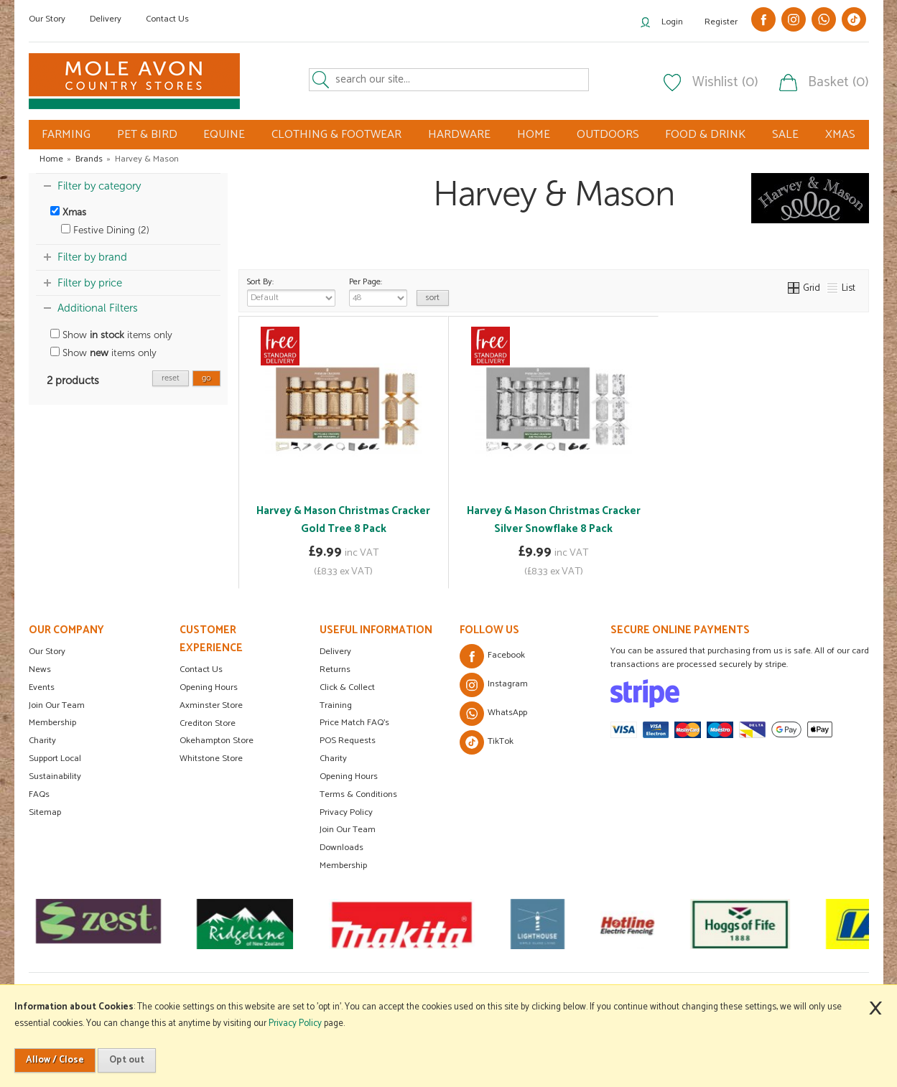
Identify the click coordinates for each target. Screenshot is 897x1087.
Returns (335, 669)
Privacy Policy (346, 812)
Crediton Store (208, 723)
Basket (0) (838, 82)
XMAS (840, 134)
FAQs (39, 794)
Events (42, 687)
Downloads (341, 847)
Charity (42, 740)
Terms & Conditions (358, 794)
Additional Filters (97, 308)
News (40, 669)
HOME (533, 134)
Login (672, 21)
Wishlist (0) (725, 82)
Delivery (105, 19)
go (206, 378)
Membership (52, 722)
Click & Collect (347, 687)
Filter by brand (92, 257)
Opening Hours (209, 687)
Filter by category (99, 185)
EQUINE (224, 134)
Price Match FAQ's (354, 722)
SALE (785, 134)
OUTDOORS (608, 134)
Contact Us (167, 19)
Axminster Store (211, 705)
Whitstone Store (211, 758)
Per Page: (378, 291)
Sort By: (291, 291)
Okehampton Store (217, 740)
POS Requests (348, 740)
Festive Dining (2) (105, 230)
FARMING (66, 134)
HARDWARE (459, 134)
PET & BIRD (147, 134)
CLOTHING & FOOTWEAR (336, 134)
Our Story (47, 19)
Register (721, 21)
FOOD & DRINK (705, 134)
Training (336, 705)
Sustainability (55, 776)
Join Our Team (57, 705)
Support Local (55, 758)
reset (171, 378)
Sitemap (45, 812)
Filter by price (89, 282)
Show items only (111, 335)
